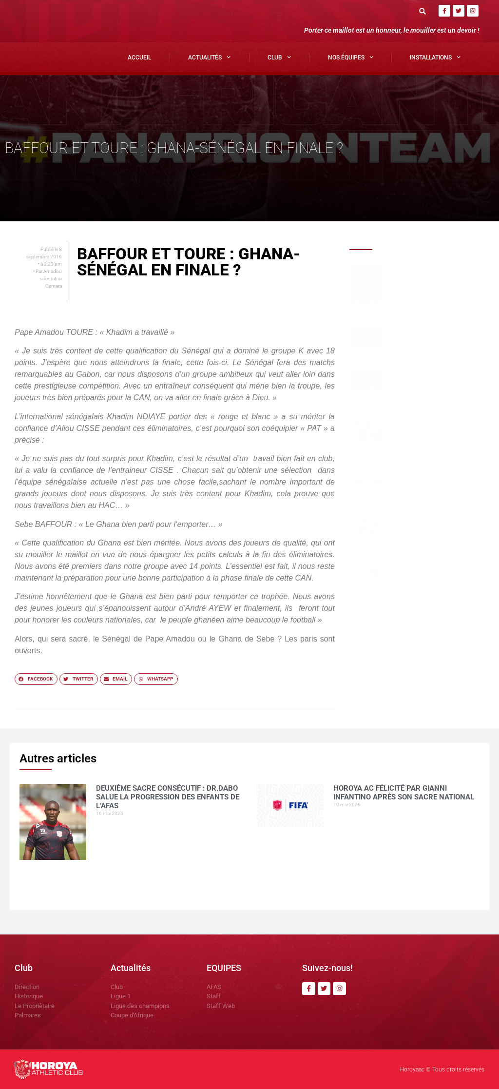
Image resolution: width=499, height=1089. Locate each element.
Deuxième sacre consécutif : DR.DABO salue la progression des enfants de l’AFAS (428, 275)
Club (279, 57)
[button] (423, 11)
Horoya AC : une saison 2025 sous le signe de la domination (429, 474)
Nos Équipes (350, 57)
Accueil (139, 57)
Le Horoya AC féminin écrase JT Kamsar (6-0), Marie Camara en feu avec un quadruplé (429, 431)
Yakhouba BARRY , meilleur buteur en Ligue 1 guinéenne (425, 520)
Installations (435, 57)
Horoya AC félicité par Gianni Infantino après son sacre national (427, 337)
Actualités (209, 57)
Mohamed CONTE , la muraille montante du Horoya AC (427, 566)
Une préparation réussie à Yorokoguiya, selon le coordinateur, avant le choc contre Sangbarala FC (426, 386)
